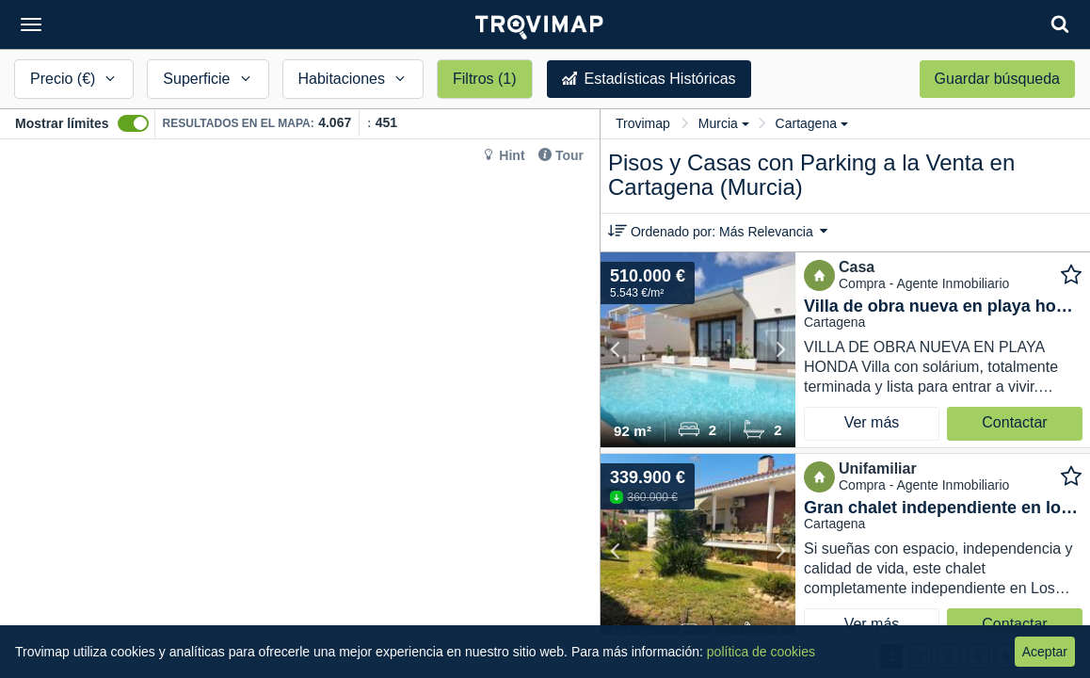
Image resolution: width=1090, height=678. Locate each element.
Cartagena (812, 123)
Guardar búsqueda (997, 79)
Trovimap (643, 123)
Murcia (723, 123)
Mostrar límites (62, 123)
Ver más (872, 422)
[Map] (300, 408)
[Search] (1060, 24)
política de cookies (761, 651)
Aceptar (1044, 651)
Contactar (1014, 422)
